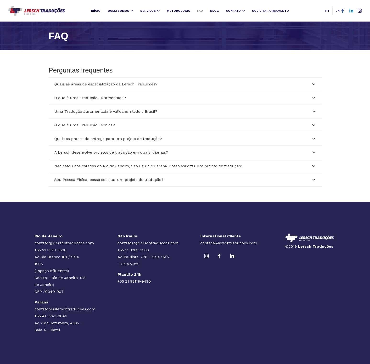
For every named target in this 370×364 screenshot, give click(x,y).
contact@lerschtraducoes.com (228, 243)
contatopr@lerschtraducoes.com (64, 309)
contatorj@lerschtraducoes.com (64, 243)
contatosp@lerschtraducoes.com (148, 243)
